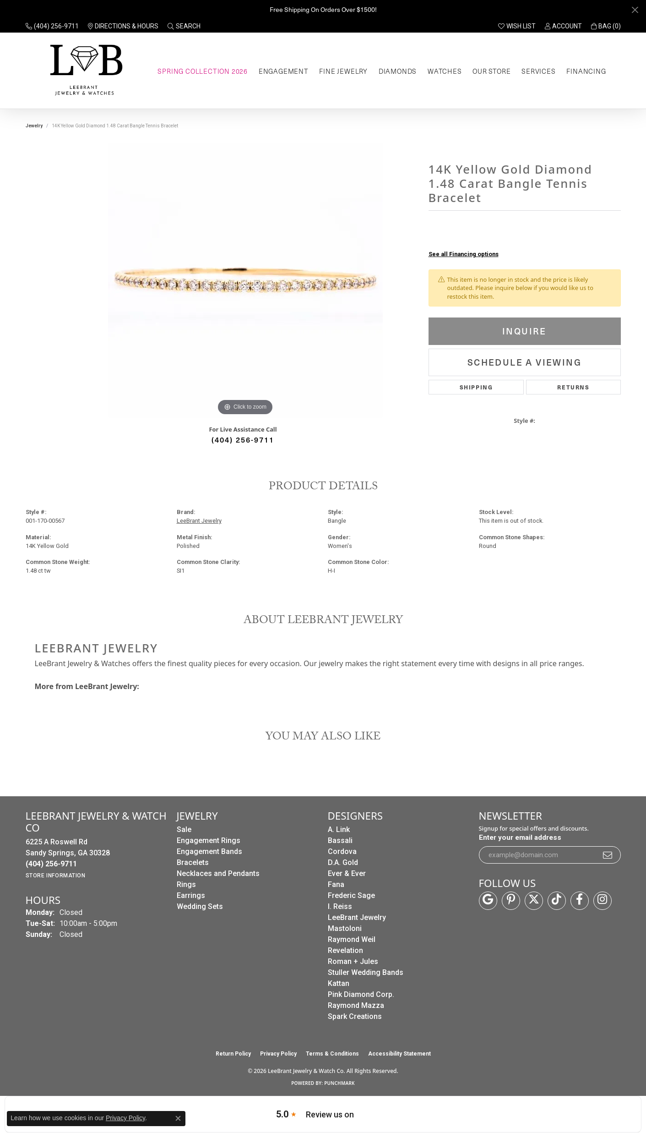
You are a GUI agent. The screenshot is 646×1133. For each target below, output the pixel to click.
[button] (184, 26)
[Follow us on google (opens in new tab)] (488, 901)
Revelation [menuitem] (345, 950)
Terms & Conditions (332, 1054)
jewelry (34, 125)
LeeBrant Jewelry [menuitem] (357, 917)
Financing (586, 71)
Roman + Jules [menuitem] (353, 961)
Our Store (491, 71)
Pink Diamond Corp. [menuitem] (361, 994)
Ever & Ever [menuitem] (347, 873)
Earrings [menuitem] (191, 895)
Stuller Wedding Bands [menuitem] (365, 972)
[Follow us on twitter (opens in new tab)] (534, 901)
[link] (52, 26)
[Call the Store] (51, 863)
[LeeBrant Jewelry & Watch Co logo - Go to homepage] (84, 71)
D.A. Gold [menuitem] (343, 862)
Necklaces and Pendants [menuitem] (218, 873)
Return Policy (233, 1054)
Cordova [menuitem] (342, 851)
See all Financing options (464, 254)
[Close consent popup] (178, 1118)
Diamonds (398, 71)
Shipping (476, 387)
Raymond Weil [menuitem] (351, 939)
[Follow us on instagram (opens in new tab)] (602, 901)
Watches (445, 71)
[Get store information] (56, 875)
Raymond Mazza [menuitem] (356, 1005)
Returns (573, 387)
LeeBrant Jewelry (199, 520)
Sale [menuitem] (184, 829)
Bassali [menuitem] (340, 840)
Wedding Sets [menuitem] (200, 906)
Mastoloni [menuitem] (345, 928)
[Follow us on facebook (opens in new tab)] (579, 901)
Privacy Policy (278, 1054)
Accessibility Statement (399, 1054)
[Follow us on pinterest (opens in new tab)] (511, 901)
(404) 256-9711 (243, 439)
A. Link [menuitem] (339, 829)
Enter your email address (520, 837)
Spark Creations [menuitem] (355, 1016)
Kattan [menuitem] (338, 983)
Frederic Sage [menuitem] (351, 895)
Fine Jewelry (343, 71)
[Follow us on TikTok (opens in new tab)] (557, 901)
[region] (245, 280)
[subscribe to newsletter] (608, 855)
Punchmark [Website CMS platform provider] (339, 1083)
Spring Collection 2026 (202, 71)
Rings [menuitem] (186, 884)
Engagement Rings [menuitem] (208, 840)
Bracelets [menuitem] (193, 862)
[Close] (635, 10)
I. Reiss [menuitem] (340, 906)
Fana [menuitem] (336, 884)
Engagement (284, 71)
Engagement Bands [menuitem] (209, 851)
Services (538, 71)
